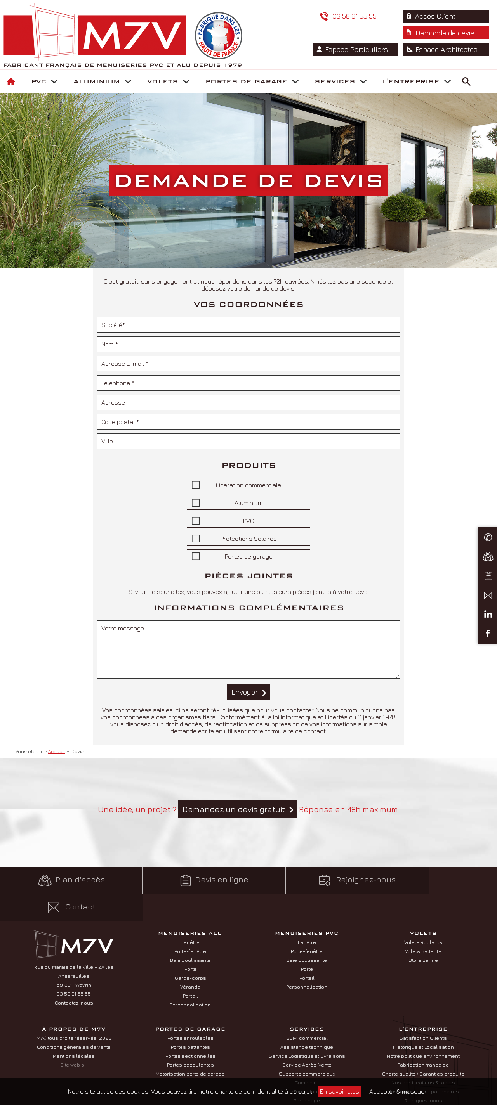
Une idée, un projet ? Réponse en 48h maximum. (249, 809)
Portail (190, 968)
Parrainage (307, 1073)
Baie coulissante (190, 933)
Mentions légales (74, 1028)
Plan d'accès (62, 880)
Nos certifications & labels (423, 1055)
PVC (248, 520)
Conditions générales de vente (74, 1020)
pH (84, 1037)
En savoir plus (339, 1091)
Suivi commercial (307, 1011)
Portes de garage (249, 556)
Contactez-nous (74, 975)
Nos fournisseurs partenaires (423, 1064)
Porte (190, 942)
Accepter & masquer (398, 1091)
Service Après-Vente (307, 1037)
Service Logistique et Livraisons (307, 1028)
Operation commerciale (248, 484)
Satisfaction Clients (423, 1011)
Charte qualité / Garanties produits (423, 1046)
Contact (435, 880)
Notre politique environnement (423, 1028)
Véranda (190, 959)
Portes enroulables (190, 1011)
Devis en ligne (186, 880)
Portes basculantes (190, 1037)
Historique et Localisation (423, 1020)
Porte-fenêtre (190, 924)
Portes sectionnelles (190, 1028)
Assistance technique (306, 1020)
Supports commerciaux (307, 1046)
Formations (307, 1064)
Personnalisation (190, 977)
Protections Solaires (249, 538)
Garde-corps (190, 950)
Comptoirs (307, 1055)
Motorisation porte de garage (190, 1046)
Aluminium (249, 502)
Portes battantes (190, 1020)
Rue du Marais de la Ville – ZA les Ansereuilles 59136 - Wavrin (73, 949)
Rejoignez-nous (310, 880)
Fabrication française (423, 1037)
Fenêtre (190, 915)
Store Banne (423, 933)
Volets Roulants (423, 915)
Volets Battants (423, 924)
